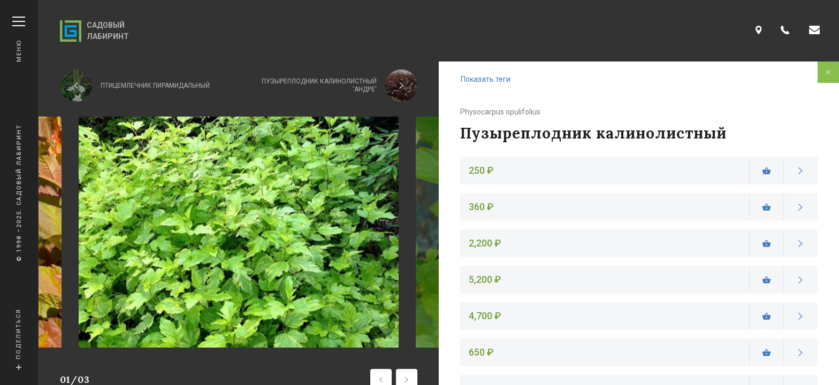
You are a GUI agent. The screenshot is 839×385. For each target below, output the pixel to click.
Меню (18, 39)
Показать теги (485, 79)
